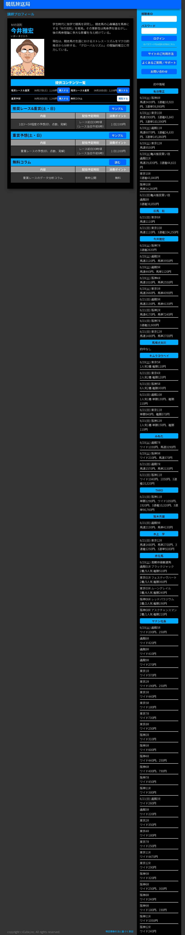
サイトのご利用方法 (161, 53)
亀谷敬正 (159, 91)
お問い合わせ (159, 71)
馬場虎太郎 (159, 342)
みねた (159, 436)
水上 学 (159, 534)
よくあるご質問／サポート (159, 62)
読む (117, 162)
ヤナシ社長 (159, 621)
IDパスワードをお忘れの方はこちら (159, 44)
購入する (63, 90)
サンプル (117, 109)
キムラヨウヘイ (159, 356)
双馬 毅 (159, 211)
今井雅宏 (159, 239)
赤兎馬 (159, 556)
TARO (159, 490)
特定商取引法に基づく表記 (119, 931)
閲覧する (123, 98)
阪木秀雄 (159, 516)
